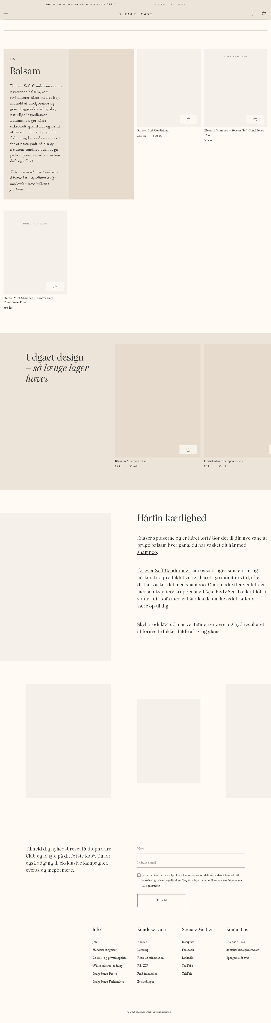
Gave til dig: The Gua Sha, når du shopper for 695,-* (81, 4)
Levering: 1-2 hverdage (170, 4)
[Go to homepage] (135, 14)
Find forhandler (147, 974)
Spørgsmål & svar (237, 958)
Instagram (188, 942)
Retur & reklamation (150, 958)
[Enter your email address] (191, 863)
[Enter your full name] (191, 849)
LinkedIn (187, 958)
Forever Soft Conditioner (163, 570)
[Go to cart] (265, 13)
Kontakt (142, 942)
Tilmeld (161, 900)
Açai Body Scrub (223, 591)
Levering (142, 950)
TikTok (187, 974)
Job (95, 942)
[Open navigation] (6, 14)
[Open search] (255, 14)
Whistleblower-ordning (107, 966)
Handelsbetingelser (104, 950)
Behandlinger (145, 982)
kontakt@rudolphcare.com (242, 950)
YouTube (187, 966)
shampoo (147, 552)
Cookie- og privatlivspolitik (110, 958)
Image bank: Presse (105, 974)
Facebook (188, 950)
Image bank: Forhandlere (108, 982)
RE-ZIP (142, 966)
